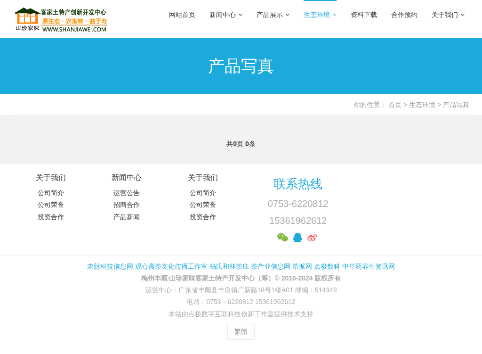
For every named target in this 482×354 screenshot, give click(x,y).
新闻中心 (225, 14)
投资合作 (51, 217)
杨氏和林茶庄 (229, 266)
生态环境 (320, 14)
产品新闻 (126, 217)
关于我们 (448, 14)
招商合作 (126, 204)
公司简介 (51, 193)
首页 (395, 104)
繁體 (241, 331)
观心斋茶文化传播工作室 (171, 266)
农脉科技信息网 (110, 266)
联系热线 (297, 184)
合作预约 (404, 14)
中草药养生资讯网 (368, 266)
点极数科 (327, 266)
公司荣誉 (51, 204)
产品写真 (456, 104)
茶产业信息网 (270, 266)
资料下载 (364, 14)
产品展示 (273, 14)
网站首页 (182, 14)
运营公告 (126, 193)
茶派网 (302, 266)
